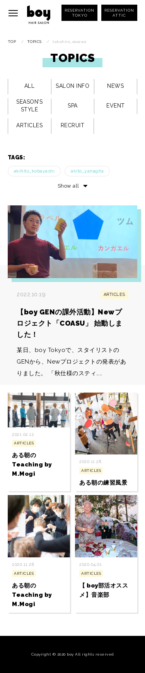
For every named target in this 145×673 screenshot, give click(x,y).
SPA (73, 105)
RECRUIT (73, 125)
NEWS (115, 86)
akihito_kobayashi (34, 171)
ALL (29, 86)
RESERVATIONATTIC (119, 12)
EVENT (115, 105)
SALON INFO (72, 86)
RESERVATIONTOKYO (79, 12)
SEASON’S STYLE (29, 106)
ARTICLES (29, 125)
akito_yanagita (87, 171)
